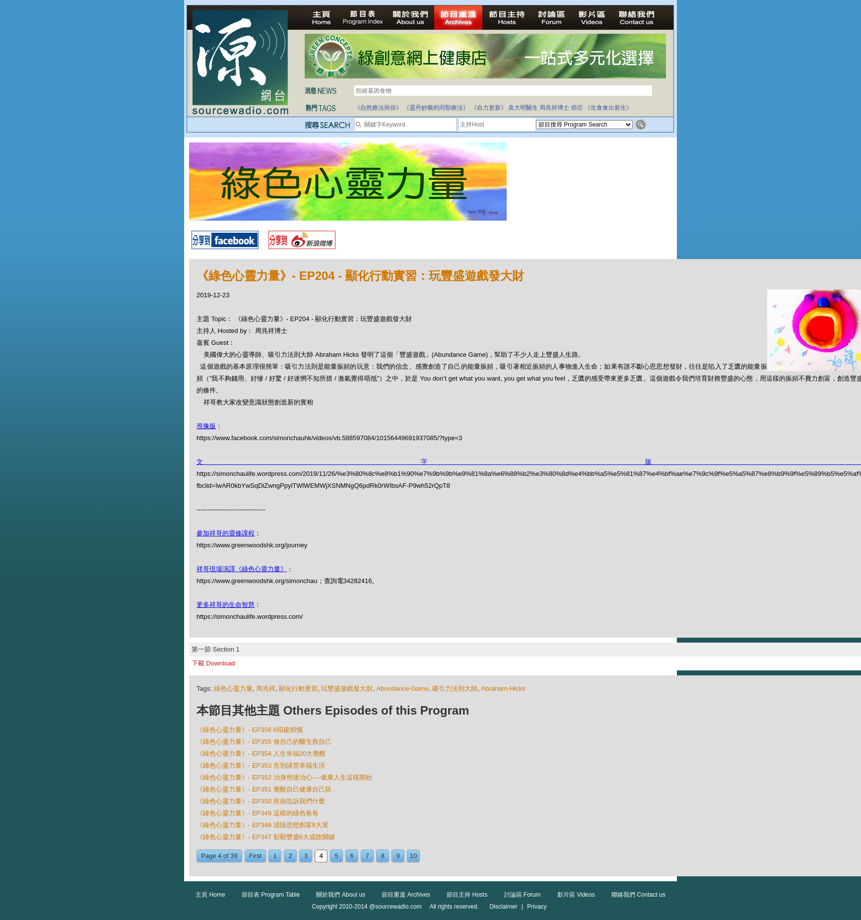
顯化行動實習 (298, 688)
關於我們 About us (340, 894)
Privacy (536, 906)
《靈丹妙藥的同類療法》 (436, 107)
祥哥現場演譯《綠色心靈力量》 (242, 569)
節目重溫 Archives (406, 894)
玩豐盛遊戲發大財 (347, 688)
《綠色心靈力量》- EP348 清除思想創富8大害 (263, 825)
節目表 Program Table (271, 894)
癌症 (577, 107)
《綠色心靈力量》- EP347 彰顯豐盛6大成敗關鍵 (266, 837)
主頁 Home (210, 894)
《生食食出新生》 (608, 107)
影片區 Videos (576, 894)
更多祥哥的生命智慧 (226, 604)
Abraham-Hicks (503, 688)
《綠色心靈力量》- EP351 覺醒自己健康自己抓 (264, 789)
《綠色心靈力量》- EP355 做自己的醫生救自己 (264, 741)
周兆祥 (265, 688)
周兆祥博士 (554, 107)
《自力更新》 (489, 107)
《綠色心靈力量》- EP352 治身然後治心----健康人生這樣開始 (284, 777)
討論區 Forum (522, 894)
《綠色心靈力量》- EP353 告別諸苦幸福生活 (261, 765)
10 (413, 855)
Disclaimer (503, 906)
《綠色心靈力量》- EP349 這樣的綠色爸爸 (258, 813)
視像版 (206, 426)
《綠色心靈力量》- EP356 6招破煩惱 (250, 729)
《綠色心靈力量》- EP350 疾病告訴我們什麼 (261, 801)
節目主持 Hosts (467, 894)
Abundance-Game (403, 688)
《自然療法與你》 (378, 107)
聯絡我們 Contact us (638, 894)
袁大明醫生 (523, 107)
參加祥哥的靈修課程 (226, 533)
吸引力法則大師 (454, 688)
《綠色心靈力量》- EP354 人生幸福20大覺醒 (261, 753)
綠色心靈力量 (233, 688)
